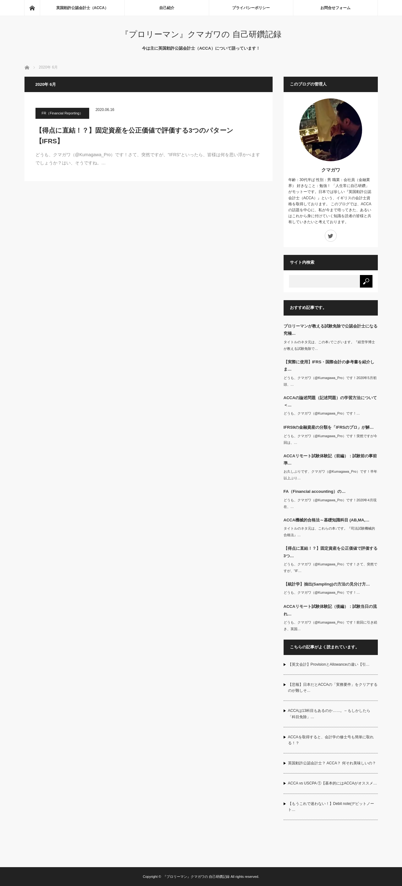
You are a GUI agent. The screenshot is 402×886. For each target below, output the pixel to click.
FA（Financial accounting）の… (315, 491)
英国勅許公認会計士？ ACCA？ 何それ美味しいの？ (332, 763)
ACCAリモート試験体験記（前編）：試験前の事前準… (330, 459)
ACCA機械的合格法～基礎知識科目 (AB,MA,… (327, 520)
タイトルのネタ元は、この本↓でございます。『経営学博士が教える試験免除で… (329, 345)
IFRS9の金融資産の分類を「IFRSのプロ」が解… (329, 427)
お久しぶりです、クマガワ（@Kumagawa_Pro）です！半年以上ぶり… (330, 475)
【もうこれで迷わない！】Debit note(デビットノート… (331, 806)
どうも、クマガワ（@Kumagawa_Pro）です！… (322, 413)
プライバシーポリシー (251, 8)
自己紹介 (166, 8)
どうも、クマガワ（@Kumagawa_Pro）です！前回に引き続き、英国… (330, 625)
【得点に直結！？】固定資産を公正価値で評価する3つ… (331, 552)
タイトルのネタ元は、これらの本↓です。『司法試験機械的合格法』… (329, 531)
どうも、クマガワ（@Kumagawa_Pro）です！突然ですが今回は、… (330, 439)
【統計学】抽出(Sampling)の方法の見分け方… (327, 584)
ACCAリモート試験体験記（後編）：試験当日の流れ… (330, 610)
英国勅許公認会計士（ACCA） (82, 8)
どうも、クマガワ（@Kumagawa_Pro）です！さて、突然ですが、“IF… (330, 567)
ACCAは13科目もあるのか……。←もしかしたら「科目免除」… (329, 713)
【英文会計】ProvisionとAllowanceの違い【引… (329, 664)
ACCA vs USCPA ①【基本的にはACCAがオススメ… (332, 783)
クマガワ (330, 170)
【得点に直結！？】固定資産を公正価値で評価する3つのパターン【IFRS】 (134, 136)
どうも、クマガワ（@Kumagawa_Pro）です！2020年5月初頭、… (330, 381)
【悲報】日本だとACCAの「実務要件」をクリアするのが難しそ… (333, 687)
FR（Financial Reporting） (62, 113)
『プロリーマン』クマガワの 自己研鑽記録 (201, 34)
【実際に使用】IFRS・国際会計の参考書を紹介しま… (329, 365)
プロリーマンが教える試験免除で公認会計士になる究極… (331, 330)
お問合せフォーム (335, 8)
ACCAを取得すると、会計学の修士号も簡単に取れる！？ (331, 740)
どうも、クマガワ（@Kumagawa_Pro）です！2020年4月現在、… (330, 503)
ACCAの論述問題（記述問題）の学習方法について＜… (330, 401)
